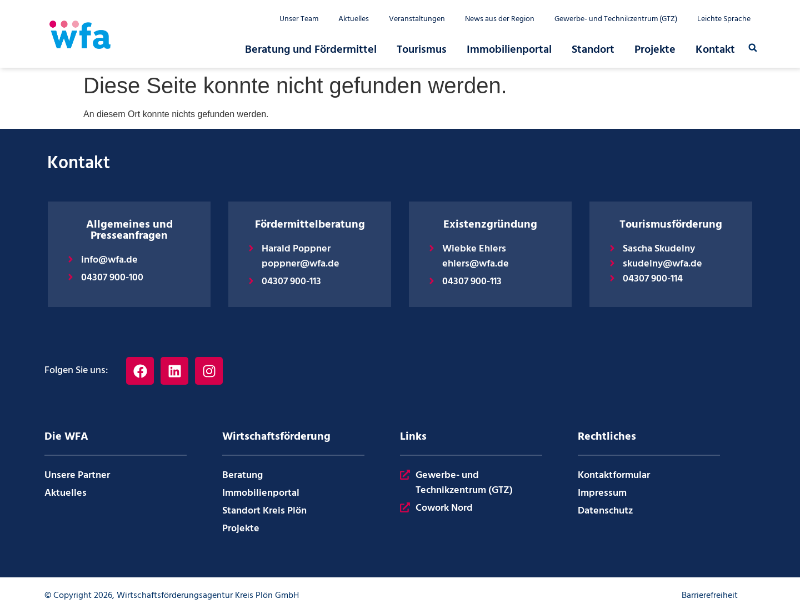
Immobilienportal (509, 50)
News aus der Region (499, 19)
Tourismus (422, 50)
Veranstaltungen (417, 19)
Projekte (655, 50)
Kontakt (715, 50)
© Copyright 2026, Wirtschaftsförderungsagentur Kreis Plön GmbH (171, 595)
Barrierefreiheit (710, 595)
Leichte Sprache (724, 19)
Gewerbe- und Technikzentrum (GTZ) (615, 19)
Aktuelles (353, 19)
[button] (753, 48)
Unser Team (298, 19)
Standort (593, 50)
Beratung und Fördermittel (311, 50)
